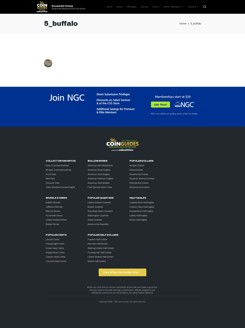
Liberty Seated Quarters (99, 202)
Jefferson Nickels (54, 207)
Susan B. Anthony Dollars (141, 178)
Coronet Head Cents (56, 261)
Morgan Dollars (136, 165)
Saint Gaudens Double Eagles (60, 187)
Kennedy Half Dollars (98, 244)
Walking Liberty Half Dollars (101, 248)
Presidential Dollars (139, 183)
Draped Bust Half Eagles (141, 211)
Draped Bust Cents (55, 252)
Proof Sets (51, 174)
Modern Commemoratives (58, 170)
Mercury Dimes (53, 211)
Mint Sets (50, 178)
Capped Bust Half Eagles (141, 202)
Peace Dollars (136, 170)
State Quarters (95, 220)
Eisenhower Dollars (138, 174)
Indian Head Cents (55, 248)
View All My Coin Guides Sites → (122, 272)
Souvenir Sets (53, 183)
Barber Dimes (52, 224)
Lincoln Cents (52, 239)
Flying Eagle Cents (55, 244)
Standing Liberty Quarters (100, 211)
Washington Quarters (98, 215)
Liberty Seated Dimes (56, 220)
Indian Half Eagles (138, 220)
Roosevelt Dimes (62, 6)
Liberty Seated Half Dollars (100, 257)
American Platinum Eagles (100, 178)
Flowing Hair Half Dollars (100, 252)
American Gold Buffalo (99, 183)
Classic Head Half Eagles (141, 207)
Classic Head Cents (56, 257)
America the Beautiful (98, 224)
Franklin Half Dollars (97, 239)
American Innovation (139, 187)
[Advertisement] (122, 47)
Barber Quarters (95, 207)
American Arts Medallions (100, 165)
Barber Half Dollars (97, 261)
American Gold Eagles (99, 174)
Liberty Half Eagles (138, 215)
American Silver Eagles (99, 170)
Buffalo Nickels (53, 202)
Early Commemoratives (57, 165)
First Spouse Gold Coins (100, 187)
